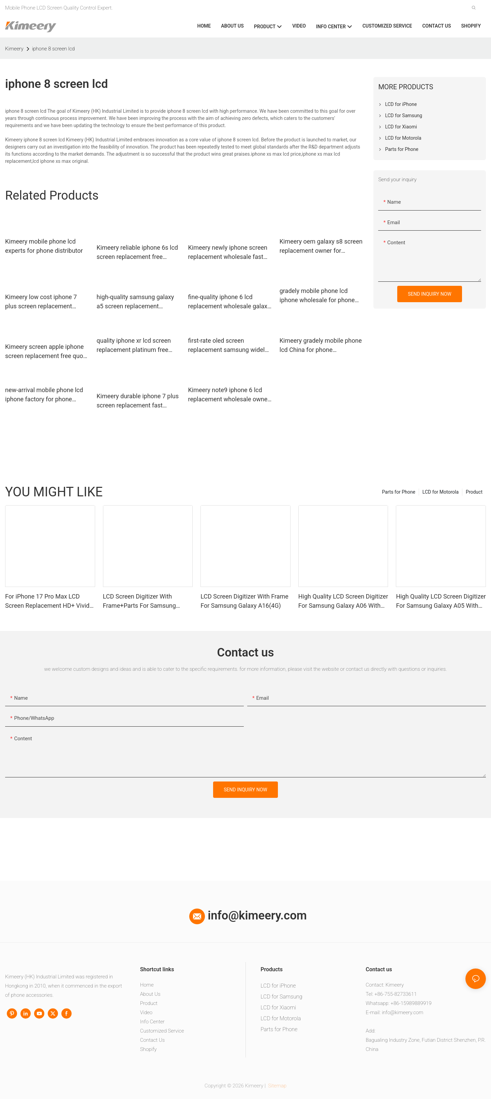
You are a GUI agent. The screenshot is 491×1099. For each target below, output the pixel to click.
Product (474, 492)
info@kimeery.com (248, 915)
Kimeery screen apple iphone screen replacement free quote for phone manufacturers (46, 351)
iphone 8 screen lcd (53, 49)
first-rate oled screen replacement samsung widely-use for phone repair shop (228, 345)
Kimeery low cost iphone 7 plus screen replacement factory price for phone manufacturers (41, 302)
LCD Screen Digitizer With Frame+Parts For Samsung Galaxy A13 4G (139, 601)
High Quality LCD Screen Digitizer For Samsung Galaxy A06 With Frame (343, 601)
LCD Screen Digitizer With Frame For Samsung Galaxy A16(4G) (244, 601)
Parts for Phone (398, 492)
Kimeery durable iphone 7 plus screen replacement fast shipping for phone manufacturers (137, 401)
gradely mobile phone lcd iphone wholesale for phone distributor (317, 296)
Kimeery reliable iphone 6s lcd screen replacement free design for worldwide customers (137, 252)
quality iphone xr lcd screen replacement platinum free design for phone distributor (134, 345)
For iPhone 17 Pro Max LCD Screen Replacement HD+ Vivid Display (47, 601)
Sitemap (277, 1086)
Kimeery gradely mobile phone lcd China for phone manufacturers (321, 345)
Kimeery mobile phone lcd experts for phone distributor (44, 246)
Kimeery (14, 49)
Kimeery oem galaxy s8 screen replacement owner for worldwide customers (321, 246)
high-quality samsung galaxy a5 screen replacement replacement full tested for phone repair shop (135, 302)
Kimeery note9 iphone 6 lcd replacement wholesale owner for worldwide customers (229, 395)
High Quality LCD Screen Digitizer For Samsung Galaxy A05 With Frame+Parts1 (441, 601)
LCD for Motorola (440, 492)
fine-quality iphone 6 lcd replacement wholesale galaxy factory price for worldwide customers (229, 302)
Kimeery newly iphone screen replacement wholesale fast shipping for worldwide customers (227, 252)
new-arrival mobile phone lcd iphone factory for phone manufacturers (44, 395)
